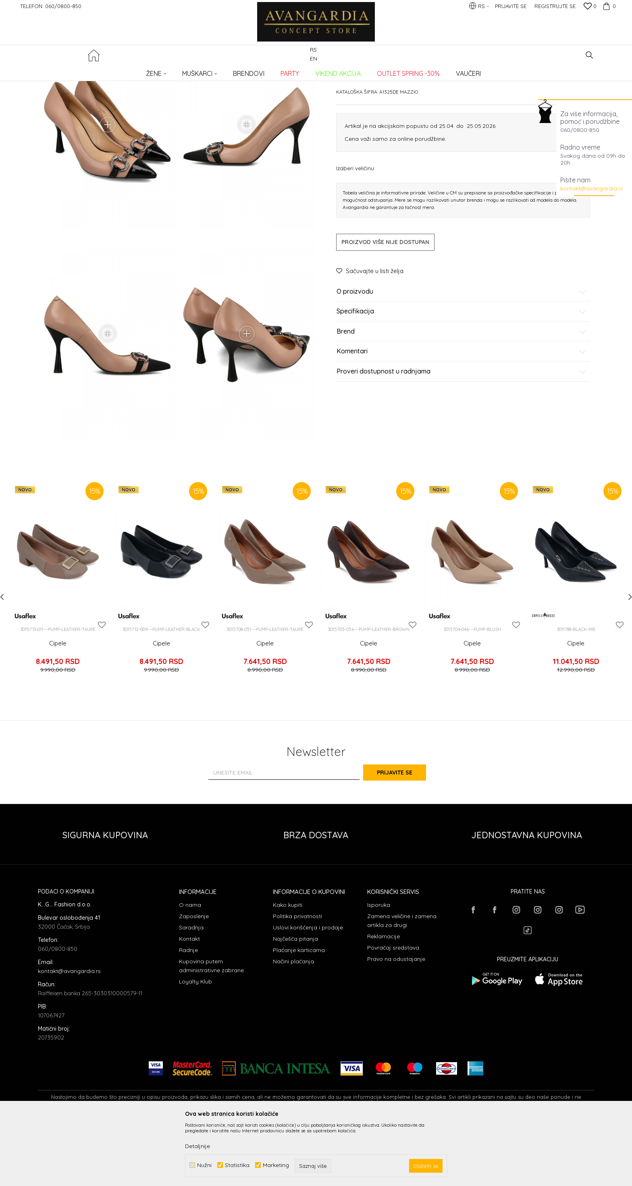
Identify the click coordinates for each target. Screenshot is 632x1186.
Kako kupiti (287, 968)
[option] (58, 652)
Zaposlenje (194, 979)
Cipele (58, 715)
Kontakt (189, 1002)
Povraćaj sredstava (393, 1011)
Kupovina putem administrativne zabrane (211, 1029)
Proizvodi (123, 71)
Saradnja (191, 991)
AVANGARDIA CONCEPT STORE (72, 71)
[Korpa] (608, 6)
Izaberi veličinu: (355, 229)
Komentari (461, 413)
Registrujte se (555, 6)
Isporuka (378, 968)
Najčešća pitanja (295, 1002)
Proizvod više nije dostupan (385, 303)
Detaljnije (197, 1146)
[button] (589, 55)
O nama (190, 968)
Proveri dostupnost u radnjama (461, 432)
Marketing (276, 1165)
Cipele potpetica (179, 71)
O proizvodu (461, 353)
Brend (461, 393)
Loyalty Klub (195, 1045)
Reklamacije (383, 1000)
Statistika (237, 1165)
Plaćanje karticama (299, 1013)
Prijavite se (404, 836)
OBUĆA (147, 71)
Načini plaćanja (293, 1025)
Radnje (188, 1013)
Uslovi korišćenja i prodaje (308, 991)
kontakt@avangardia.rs (591, 188)
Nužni (204, 1165)
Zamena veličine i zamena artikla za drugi (402, 984)
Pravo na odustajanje (396, 1022)
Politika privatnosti (297, 979)
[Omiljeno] (590, 7)
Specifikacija (461, 373)
